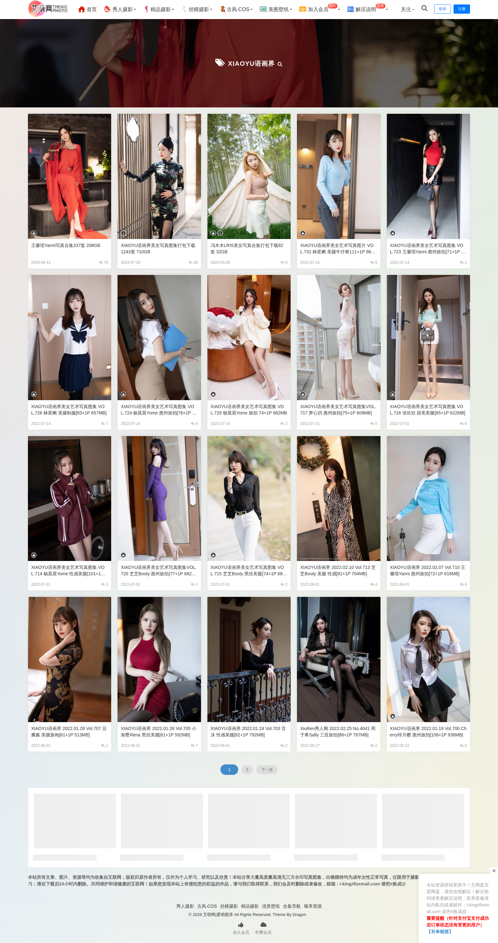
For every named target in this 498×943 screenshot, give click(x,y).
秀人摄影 (123, 9)
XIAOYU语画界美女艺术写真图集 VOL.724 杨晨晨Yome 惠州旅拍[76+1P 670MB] (158, 409)
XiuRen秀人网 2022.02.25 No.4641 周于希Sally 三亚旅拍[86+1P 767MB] (337, 731)
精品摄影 (162, 9)
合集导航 (292, 905)
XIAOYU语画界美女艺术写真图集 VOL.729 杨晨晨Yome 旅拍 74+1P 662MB (248, 409)
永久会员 (241, 927)
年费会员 (263, 927)
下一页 (270, 768)
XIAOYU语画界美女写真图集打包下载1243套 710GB (158, 248)
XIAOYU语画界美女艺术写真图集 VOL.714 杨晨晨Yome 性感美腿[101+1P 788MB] (69, 570)
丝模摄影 (200, 9)
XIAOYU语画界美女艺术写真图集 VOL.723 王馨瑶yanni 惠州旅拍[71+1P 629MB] (428, 248)
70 (103, 262)
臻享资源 (313, 905)
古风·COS (239, 9)
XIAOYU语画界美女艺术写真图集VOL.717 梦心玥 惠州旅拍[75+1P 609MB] (338, 409)
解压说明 (371, 8)
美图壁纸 (278, 9)
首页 (92, 9)
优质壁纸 (271, 905)
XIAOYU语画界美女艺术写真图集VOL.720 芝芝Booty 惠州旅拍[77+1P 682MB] (158, 570)
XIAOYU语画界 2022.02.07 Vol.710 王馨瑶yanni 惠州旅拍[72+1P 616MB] (427, 570)
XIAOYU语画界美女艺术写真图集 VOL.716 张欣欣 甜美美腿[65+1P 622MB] (428, 409)
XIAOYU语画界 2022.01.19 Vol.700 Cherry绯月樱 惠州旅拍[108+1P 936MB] (428, 731)
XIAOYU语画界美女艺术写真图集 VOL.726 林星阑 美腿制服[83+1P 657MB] (69, 409)
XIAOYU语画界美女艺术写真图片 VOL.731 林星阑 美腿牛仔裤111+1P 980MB (338, 248)
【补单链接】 (440, 931)
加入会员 (323, 8)
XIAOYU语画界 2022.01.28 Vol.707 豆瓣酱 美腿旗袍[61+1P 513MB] (68, 731)
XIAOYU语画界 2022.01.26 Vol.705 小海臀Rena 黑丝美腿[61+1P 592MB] (158, 731)
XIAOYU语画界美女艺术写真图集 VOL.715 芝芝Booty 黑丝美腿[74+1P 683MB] (248, 570)
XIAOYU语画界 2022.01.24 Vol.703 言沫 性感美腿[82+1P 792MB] (248, 731)
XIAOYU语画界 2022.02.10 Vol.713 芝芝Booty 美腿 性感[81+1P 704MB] (338, 570)
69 (193, 262)
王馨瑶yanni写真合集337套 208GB (68, 244)
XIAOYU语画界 (251, 63)
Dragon (299, 914)
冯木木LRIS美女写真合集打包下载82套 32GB (248, 248)
